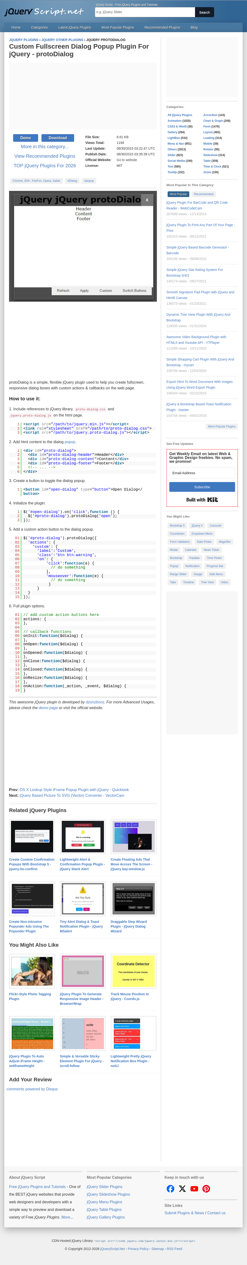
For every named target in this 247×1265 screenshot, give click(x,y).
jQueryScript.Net (112, 1248)
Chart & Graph (213, 120)
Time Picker (214, 558)
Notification (192, 566)
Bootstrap (176, 558)
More (66, 1217)
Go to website (127, 160)
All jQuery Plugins (180, 115)
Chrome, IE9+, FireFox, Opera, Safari (36, 181)
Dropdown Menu (202, 533)
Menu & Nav (176, 143)
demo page (48, 707)
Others (172, 149)
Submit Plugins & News (184, 1212)
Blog (194, 27)
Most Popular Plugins (118, 27)
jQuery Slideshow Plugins (108, 1194)
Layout (208, 132)
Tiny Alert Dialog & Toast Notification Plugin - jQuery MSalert (81, 926)
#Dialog (72, 181)
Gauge (198, 574)
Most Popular (178, 194)
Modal (174, 550)
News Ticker (211, 550)
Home (16, 27)
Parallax (194, 558)
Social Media (176, 161)
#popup (89, 181)
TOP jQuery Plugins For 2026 (45, 165)
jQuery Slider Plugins (104, 1186)
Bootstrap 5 (177, 525)
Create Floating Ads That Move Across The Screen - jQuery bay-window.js (131, 863)
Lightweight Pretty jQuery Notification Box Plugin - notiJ (131, 1060)
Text (170, 166)
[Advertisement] (83, 96)
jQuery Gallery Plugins (106, 1217)
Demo (25, 138)
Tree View (207, 582)
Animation (175, 120)
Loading (209, 138)
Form (207, 126)
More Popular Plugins (222, 426)
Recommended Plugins (162, 27)
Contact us (216, 1212)
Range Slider (178, 574)
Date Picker (204, 542)
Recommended (203, 194)
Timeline (188, 582)
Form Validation (180, 542)
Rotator (208, 149)
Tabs (173, 582)
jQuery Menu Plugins (104, 1201)
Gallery (172, 132)
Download (58, 138)
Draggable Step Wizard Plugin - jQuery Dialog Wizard (129, 926)
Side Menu (216, 574)
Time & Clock (212, 166)
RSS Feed (174, 1248)
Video (224, 582)
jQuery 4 (197, 525)
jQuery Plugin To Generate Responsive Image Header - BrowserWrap (81, 998)
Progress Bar (215, 566)
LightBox (174, 138)
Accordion (210, 115)
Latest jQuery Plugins (74, 27)
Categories (39, 27)
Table (207, 161)
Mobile (207, 143)
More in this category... (45, 146)
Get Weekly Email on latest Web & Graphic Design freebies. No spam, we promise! (200, 457)
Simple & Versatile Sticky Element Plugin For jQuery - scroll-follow (82, 1060)
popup (70, 441)
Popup (174, 566)
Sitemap (158, 1248)
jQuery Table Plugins (104, 1209)
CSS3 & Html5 (177, 126)
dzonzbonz (95, 702)
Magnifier (225, 542)
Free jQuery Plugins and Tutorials (46, 9)
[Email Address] (202, 472)
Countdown (177, 533)
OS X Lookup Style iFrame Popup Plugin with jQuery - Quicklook (74, 789)
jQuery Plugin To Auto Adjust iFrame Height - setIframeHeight (27, 1060)
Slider (171, 155)
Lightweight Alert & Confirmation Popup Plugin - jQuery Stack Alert (82, 863)
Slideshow (210, 155)
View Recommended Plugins (44, 156)
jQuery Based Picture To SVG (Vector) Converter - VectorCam (72, 795)
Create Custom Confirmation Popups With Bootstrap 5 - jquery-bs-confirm (32, 863)
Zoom (207, 172)
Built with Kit (202, 499)
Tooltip (172, 172)
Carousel (215, 525)
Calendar (191, 550)
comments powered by (32, 1089)
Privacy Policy (138, 1248)
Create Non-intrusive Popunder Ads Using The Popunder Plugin (29, 926)
